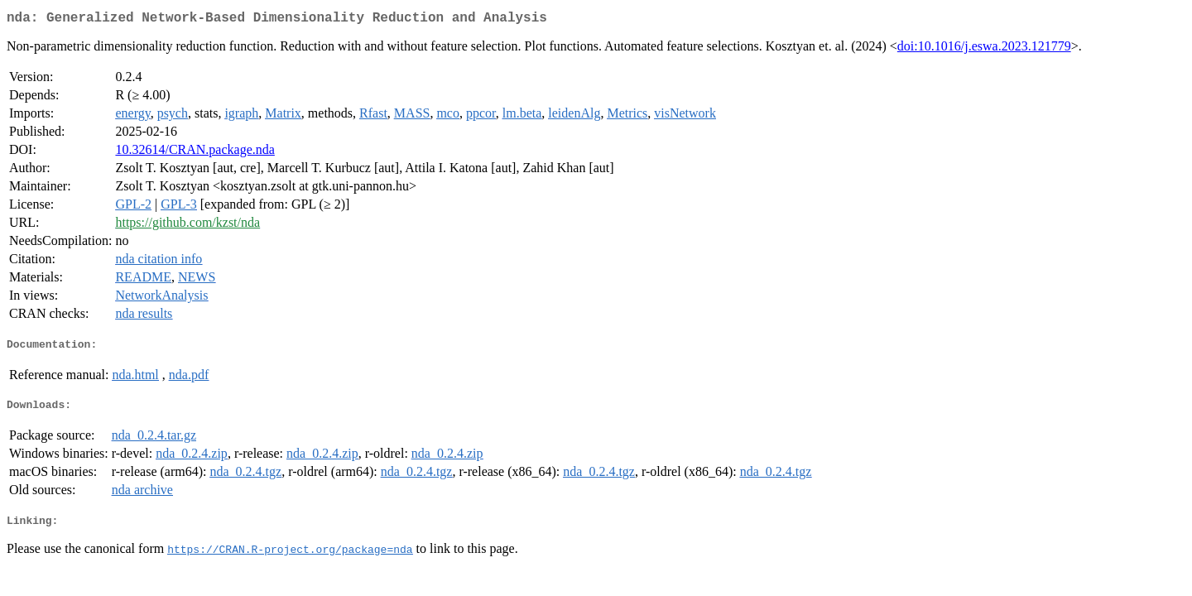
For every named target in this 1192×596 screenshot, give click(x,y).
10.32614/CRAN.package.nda (194, 153)
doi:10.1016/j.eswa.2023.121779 (984, 49)
